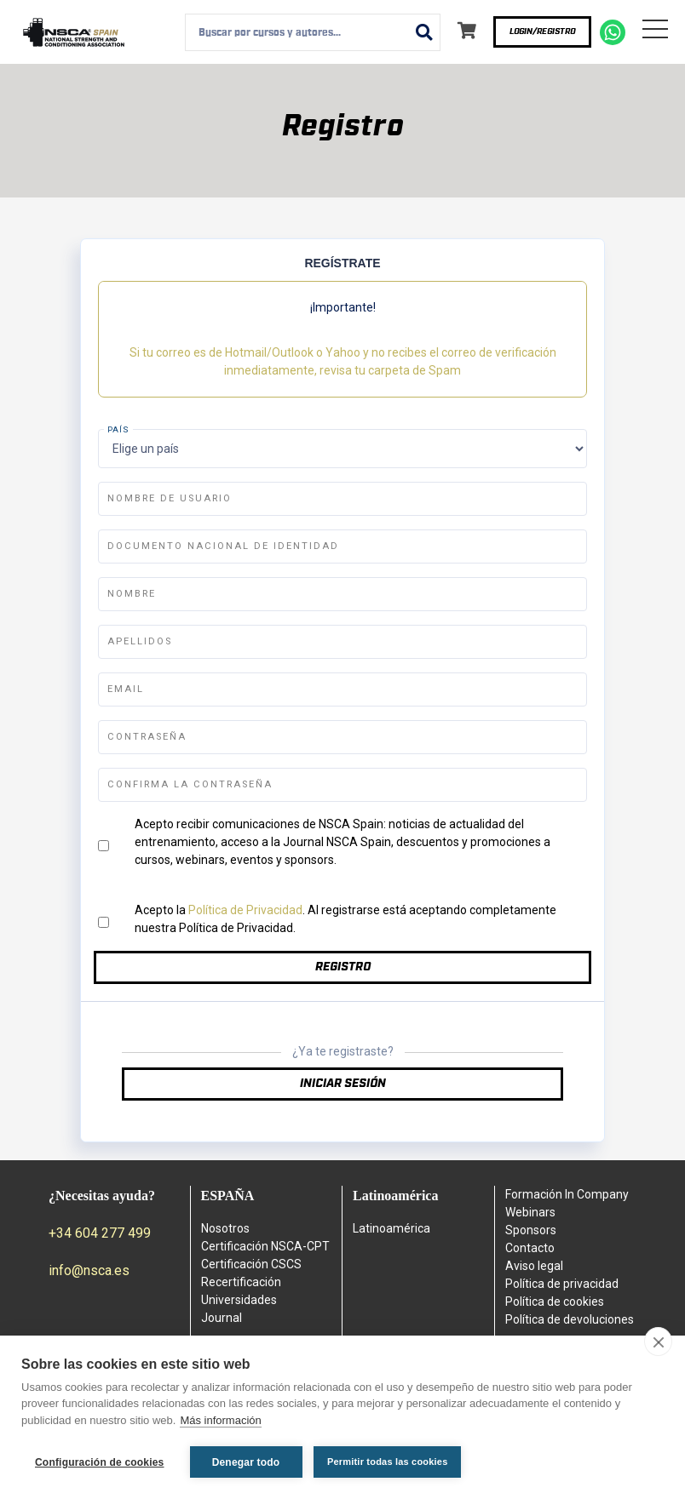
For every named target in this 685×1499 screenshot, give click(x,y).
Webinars (530, 1212)
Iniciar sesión (343, 1084)
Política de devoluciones (569, 1319)
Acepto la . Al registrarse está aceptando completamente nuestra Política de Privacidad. (345, 919)
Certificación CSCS (251, 1264)
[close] (658, 1342)
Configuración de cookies (99, 1462)
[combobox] (312, 32)
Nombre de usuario (169, 498)
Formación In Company (567, 1194)
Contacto (530, 1248)
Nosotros (225, 1228)
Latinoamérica (391, 1228)
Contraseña (147, 736)
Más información (220, 1421)
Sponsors (530, 1230)
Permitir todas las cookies (388, 1461)
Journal (221, 1317)
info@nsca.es (89, 1270)
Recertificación (241, 1282)
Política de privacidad (562, 1283)
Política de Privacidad (245, 910)
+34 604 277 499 (100, 1233)
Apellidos (139, 641)
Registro (343, 967)
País (118, 430)
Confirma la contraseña (190, 784)
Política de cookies (554, 1301)
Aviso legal (534, 1266)
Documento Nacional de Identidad (223, 546)
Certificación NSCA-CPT (265, 1246)
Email (125, 689)
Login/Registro (542, 31)
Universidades (239, 1300)
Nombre (131, 593)
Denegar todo (246, 1462)
